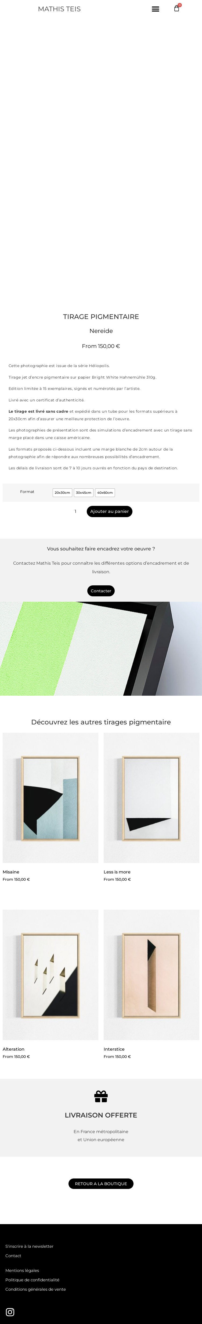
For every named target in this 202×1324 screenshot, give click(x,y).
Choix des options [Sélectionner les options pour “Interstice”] (127, 1071)
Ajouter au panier (109, 511)
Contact (13, 1255)
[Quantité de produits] (77, 511)
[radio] (62, 493)
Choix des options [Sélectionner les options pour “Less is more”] (127, 894)
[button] (156, 9)
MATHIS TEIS (59, 9)
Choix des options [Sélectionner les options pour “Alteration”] (26, 1071)
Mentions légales (22, 1270)
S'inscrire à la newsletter (29, 1246)
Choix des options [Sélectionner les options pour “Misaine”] (26, 894)
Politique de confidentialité (32, 1279)
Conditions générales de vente (35, 1289)
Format (27, 492)
